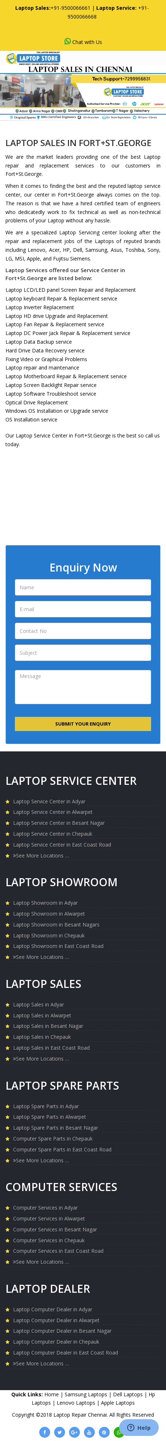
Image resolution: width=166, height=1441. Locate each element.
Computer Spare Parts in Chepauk (53, 1138)
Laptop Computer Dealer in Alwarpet (56, 1320)
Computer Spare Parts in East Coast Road (62, 1149)
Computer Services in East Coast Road (58, 1250)
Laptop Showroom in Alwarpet (49, 913)
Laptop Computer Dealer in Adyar (52, 1309)
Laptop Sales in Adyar (38, 1004)
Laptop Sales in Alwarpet (42, 1015)
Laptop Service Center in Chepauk (52, 833)
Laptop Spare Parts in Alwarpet (49, 1116)
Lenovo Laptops (77, 1402)
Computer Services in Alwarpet (49, 1218)
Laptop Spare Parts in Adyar (46, 1106)
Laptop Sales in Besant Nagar (48, 1025)
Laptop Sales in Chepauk (42, 1036)
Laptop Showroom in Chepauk (49, 935)
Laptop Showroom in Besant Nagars (56, 924)
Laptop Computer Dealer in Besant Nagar (62, 1330)
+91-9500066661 (70, 7)
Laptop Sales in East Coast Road (51, 1047)
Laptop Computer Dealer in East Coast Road (65, 1352)
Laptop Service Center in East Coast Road (62, 844)
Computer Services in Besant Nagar (55, 1229)
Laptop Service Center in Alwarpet (53, 811)
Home (51, 1394)
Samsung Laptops (87, 1394)
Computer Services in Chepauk (49, 1240)
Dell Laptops (128, 1394)
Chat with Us (83, 41)
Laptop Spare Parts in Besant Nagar (55, 1127)
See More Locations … (41, 855)
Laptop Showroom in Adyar (45, 902)
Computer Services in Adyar (45, 1207)
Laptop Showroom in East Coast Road (58, 945)
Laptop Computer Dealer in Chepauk (56, 1341)
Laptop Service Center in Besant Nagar (59, 822)
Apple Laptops (118, 1402)
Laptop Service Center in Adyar (49, 801)
